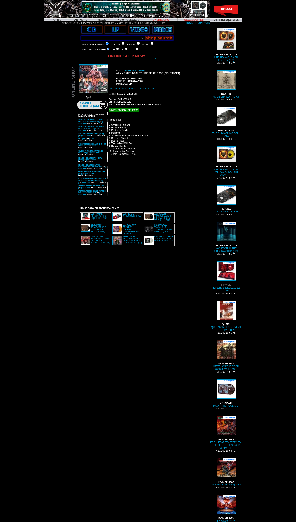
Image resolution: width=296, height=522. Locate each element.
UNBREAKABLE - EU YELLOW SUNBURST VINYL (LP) (226, 161)
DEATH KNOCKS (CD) (226, 199)
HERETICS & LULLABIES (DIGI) (226, 276)
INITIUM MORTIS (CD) (132, 215)
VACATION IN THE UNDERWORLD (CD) (226, 237)
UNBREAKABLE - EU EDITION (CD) (226, 45)
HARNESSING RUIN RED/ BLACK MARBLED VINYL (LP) (100, 240)
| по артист (115, 44)
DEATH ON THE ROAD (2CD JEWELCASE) (226, 355)
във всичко (98, 44)
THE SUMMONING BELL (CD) (226, 122)
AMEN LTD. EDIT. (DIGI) (226, 84)
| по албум (131, 44)
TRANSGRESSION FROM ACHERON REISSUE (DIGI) (99, 228)
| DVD (131, 49)
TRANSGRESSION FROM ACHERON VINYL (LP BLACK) (162, 217)
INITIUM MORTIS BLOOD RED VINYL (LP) (99, 217)
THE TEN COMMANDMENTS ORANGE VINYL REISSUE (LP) (125, 230)
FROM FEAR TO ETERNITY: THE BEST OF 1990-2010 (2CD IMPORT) (226, 432)
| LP (121, 49)
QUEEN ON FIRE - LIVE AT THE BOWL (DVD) (226, 316)
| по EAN (145, 44)
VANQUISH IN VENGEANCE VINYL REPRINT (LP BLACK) (163, 228)
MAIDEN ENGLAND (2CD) (226, 472)
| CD (113, 49)
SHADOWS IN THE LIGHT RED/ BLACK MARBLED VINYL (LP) (132, 240)
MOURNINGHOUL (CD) (226, 393)
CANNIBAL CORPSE (134, 70)
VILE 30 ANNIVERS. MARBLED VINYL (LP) (163, 239)
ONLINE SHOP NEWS (127, 56)
